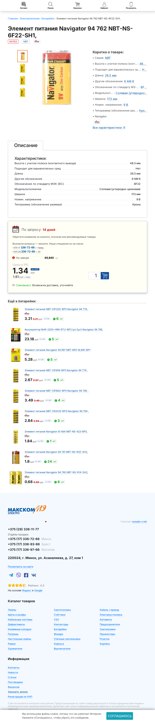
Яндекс (26, 580)
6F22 (144, 84)
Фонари (58, 624)
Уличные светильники (67, 629)
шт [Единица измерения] (100, 269)
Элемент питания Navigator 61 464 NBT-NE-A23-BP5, (56, 424)
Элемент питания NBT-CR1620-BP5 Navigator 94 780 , (56, 383)
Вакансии (13, 677)
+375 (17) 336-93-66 (25, 535)
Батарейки (60, 619)
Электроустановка (111, 605)
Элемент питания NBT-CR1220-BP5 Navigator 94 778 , (56, 302)
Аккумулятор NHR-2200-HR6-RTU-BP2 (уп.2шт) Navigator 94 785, (64, 322)
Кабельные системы (20, 610)
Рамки (12, 634)
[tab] (25, 138)
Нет (144, 68)
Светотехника (62, 600)
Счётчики (59, 605)
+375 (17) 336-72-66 (26, 531)
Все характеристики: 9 (107, 120)
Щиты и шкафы (17, 605)
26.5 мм (110, 73)
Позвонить (131, 5)
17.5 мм (111, 94)
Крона (144, 105)
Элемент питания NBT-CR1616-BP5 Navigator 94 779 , (56, 363)
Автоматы (106, 610)
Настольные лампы (19, 629)
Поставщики (15, 672)
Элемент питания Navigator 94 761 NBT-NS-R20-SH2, (56, 445)
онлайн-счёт (139, 514)
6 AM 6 (128, 78)
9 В (126, 99)
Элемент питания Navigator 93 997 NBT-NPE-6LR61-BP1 (57, 343)
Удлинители (15, 639)
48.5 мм (145, 63)
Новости (13, 662)
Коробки (105, 634)
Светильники (107, 619)
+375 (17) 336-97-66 (27, 540)
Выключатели (62, 639)
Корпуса (59, 634)
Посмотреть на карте (20, 557)
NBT (107, 57)
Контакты (13, 658)
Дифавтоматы (16, 614)
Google (38, 580)
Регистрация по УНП (20, 687)
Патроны (13, 624)
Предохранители (110, 614)
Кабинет (104, 5)
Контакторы (61, 614)
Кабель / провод (109, 600)
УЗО (56, 610)
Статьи (12, 667)
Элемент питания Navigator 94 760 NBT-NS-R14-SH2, (56, 465)
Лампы (12, 600)
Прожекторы (107, 624)
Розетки (104, 629)
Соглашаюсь (120, 716)
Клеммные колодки (19, 619)
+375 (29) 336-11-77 (21, 522)
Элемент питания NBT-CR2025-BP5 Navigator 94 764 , (57, 404)
